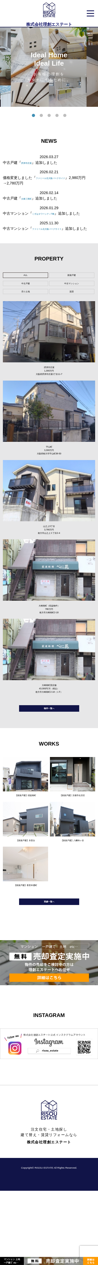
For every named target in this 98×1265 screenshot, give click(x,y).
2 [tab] (41, 115)
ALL (25, 288)
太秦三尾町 (30, 198)
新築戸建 (71, 288)
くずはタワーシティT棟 (51, 213)
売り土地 (25, 312)
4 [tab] (57, 115)
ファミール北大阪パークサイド (61, 178)
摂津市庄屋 (30, 162)
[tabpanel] (49, 67)
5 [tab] (64, 115)
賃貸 (71, 312)
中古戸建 (25, 300)
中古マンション (71, 300)
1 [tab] (33, 115)
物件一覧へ (49, 769)
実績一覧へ (49, 974)
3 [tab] (49, 115)
